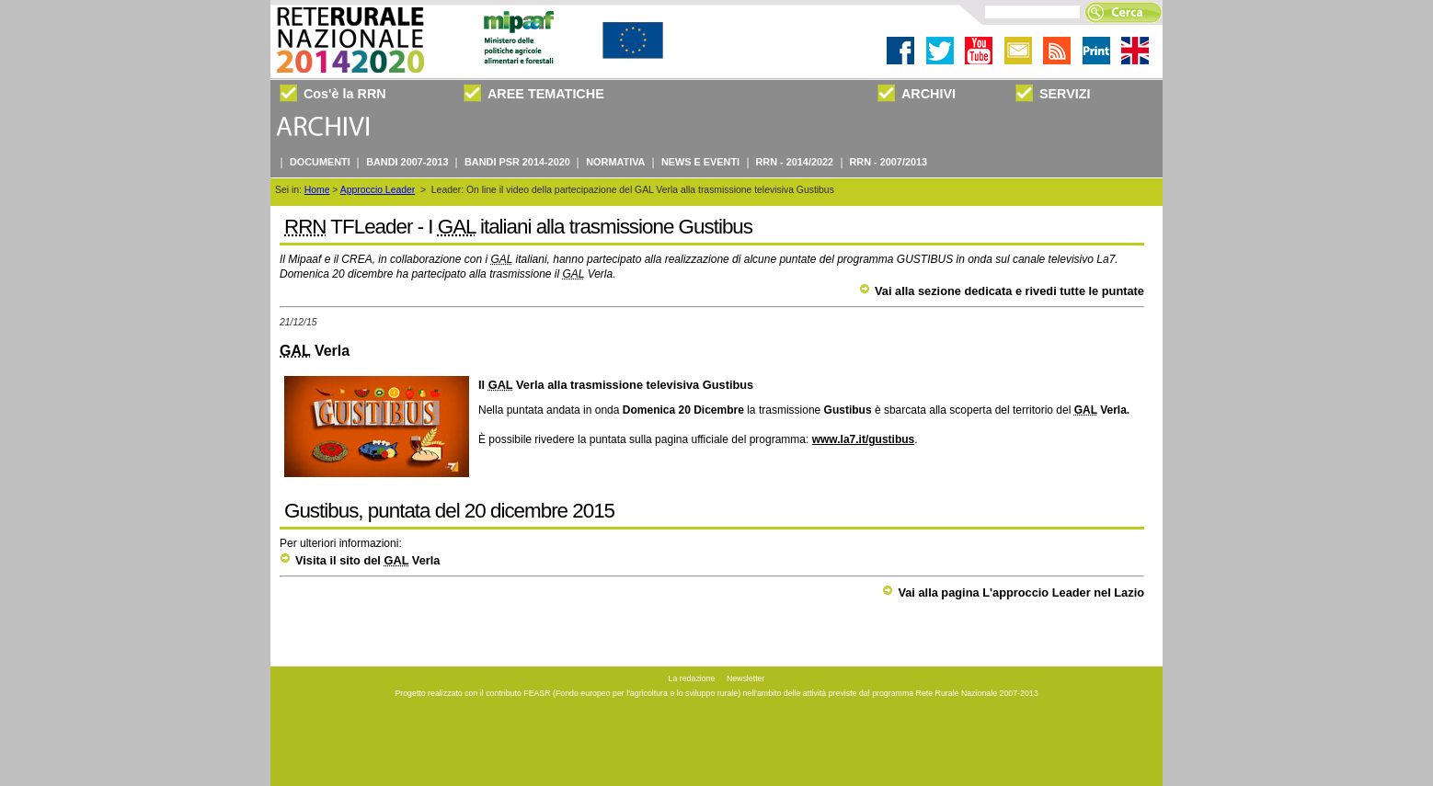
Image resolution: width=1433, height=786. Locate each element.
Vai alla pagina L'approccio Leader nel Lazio (1013, 592)
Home (317, 190)
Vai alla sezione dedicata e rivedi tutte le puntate (1001, 291)
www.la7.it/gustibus (863, 439)
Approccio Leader (377, 190)
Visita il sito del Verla (360, 560)
